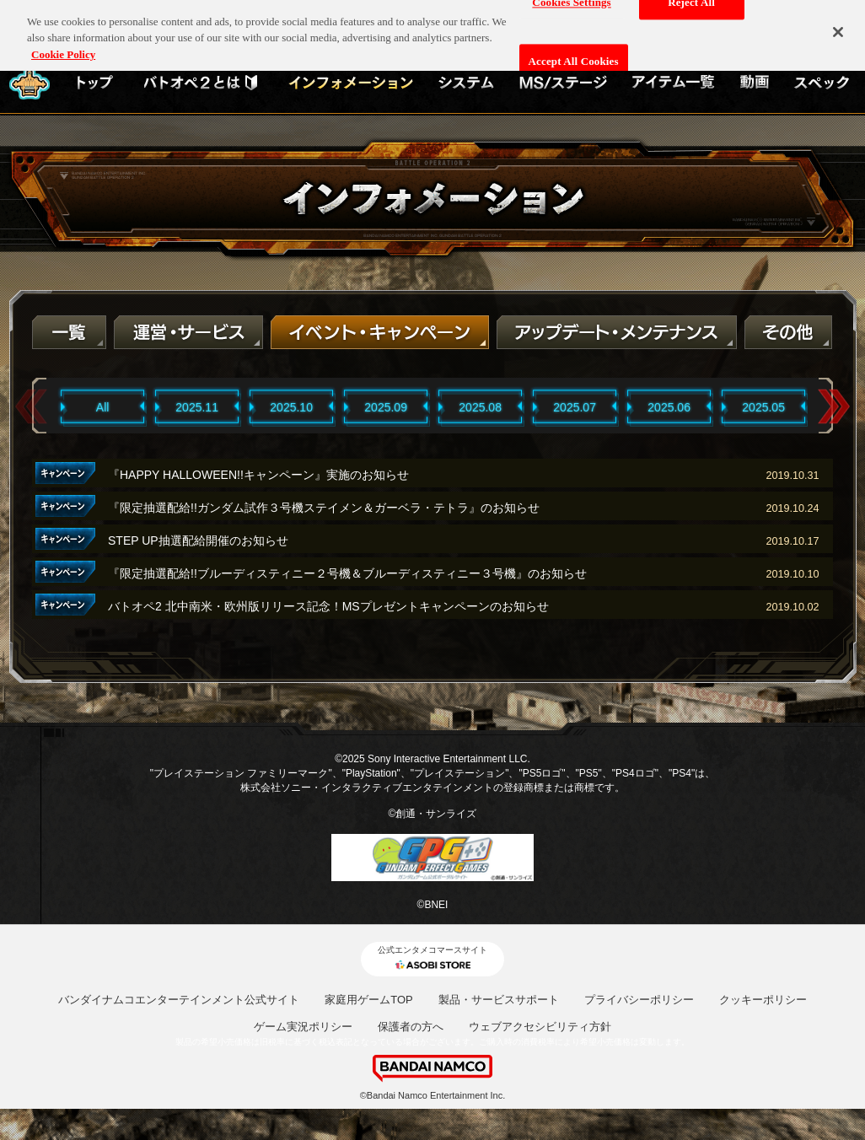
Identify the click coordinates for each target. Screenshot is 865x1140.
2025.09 (385, 407)
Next (834, 407)
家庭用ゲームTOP (369, 999)
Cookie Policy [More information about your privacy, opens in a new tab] (63, 47)
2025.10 (291, 407)
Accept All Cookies (574, 56)
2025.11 (196, 407)
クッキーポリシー (763, 999)
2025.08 (480, 407)
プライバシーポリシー (639, 999)
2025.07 (574, 407)
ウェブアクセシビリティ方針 (540, 1026)
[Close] (838, 26)
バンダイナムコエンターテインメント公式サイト (178, 999)
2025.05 (763, 407)
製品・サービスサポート (498, 999)
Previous (31, 407)
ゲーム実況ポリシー (303, 1026)
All (103, 407)
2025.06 (668, 407)
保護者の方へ (410, 1026)
